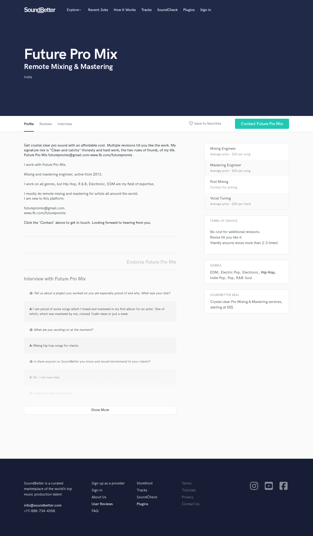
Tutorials (189, 490)
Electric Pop (230, 272)
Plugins (189, 10)
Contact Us (191, 504)
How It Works (125, 10)
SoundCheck (167, 10)
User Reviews (102, 504)
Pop (231, 278)
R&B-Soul (244, 278)
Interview (65, 124)
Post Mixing (219, 182)
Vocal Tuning (220, 198)
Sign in (205, 10)
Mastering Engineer (225, 165)
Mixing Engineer (223, 149)
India (28, 77)
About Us (99, 497)
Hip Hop (268, 272)
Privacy (187, 497)
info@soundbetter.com (42, 505)
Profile (29, 124)
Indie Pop (217, 278)
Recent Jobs (98, 10)
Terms (186, 483)
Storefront (145, 483)
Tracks (146, 10)
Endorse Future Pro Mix (151, 262)
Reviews (45, 124)
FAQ (95, 511)
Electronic (250, 272)
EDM (214, 272)
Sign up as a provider (108, 483)
